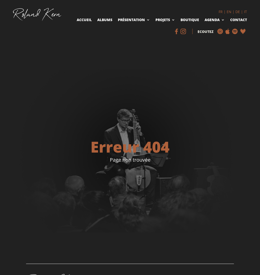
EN (229, 11)
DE (237, 11)
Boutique (190, 20)
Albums (104, 20)
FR (221, 11)
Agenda (212, 20)
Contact (238, 20)
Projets (162, 20)
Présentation (131, 20)
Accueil (84, 20)
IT (245, 11)
